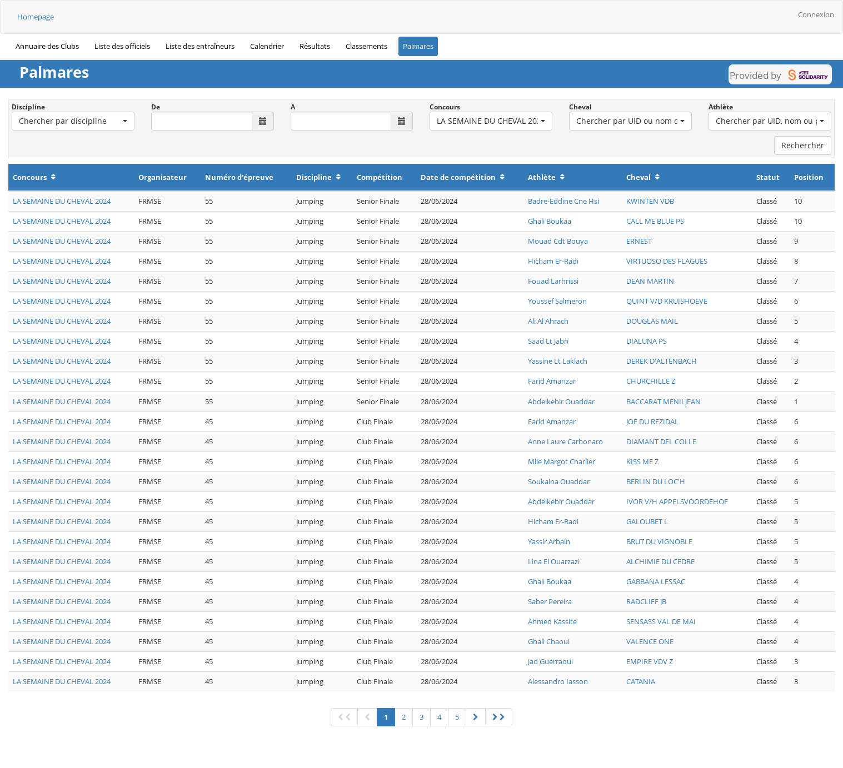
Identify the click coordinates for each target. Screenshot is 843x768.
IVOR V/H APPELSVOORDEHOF (677, 501)
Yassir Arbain (549, 541)
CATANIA (640, 681)
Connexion (816, 14)
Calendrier (267, 46)
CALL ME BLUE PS (655, 221)
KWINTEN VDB (650, 201)
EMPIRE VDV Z (649, 661)
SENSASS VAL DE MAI (661, 621)
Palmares (418, 46)
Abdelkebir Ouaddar (561, 401)
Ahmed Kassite (552, 621)
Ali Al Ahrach (548, 321)
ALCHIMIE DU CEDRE (660, 561)
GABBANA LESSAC (655, 581)
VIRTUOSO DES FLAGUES (666, 261)
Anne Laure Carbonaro (565, 441)
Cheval (580, 107)
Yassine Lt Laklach (557, 361)
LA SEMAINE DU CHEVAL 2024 (62, 201)
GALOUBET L (647, 521)
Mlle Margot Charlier (561, 461)
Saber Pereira (550, 601)
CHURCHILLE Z (650, 381)
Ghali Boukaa (549, 221)
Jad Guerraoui (550, 661)
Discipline (28, 107)
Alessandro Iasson (558, 681)
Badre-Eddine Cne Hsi (563, 201)
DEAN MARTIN (650, 281)
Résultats (315, 46)
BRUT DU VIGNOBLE (659, 541)
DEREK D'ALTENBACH (661, 361)
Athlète (721, 107)
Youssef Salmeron (557, 301)
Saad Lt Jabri (548, 341)
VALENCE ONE (650, 641)
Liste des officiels (122, 46)
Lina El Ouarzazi (554, 561)
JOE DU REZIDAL (652, 421)
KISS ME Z (642, 461)
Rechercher (802, 145)
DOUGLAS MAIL (652, 321)
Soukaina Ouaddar (559, 481)
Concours (445, 107)
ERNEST (639, 241)
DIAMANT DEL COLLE (661, 441)
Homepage (35, 17)
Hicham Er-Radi (553, 261)
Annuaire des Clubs (47, 46)
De (155, 107)
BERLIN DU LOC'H (655, 481)
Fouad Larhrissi (553, 281)
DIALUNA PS (646, 341)
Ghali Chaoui (549, 641)
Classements (366, 46)
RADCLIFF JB (646, 601)
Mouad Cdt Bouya (558, 241)
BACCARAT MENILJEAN (663, 401)
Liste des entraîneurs (200, 46)
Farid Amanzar (552, 381)
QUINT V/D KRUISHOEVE (666, 301)
